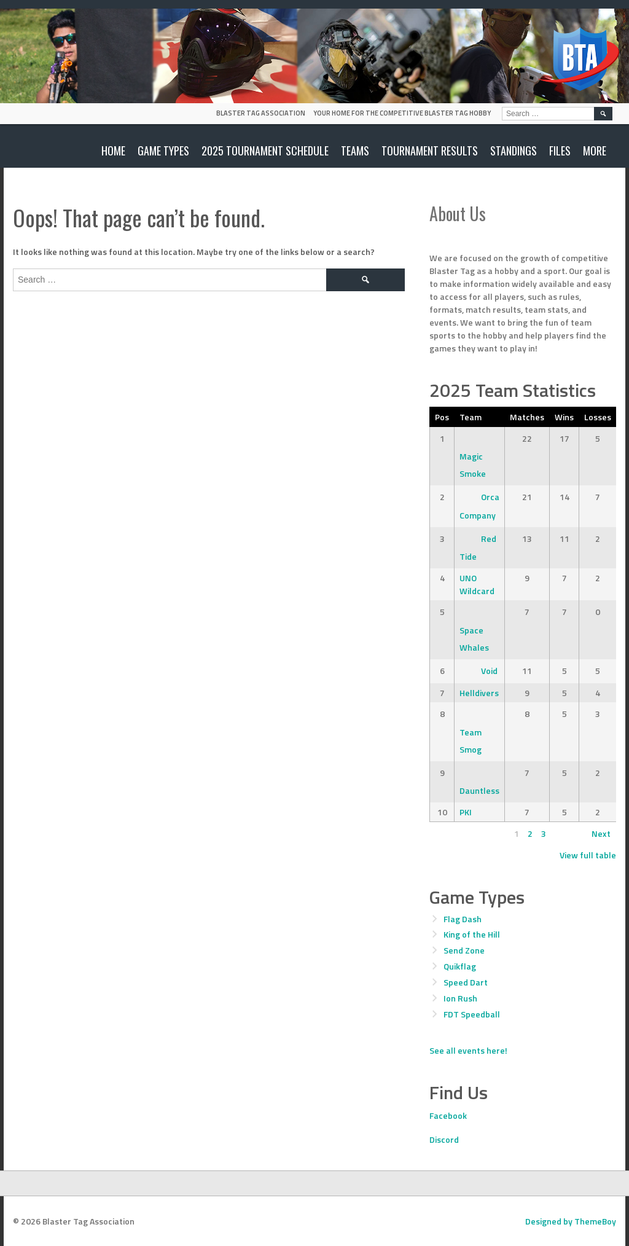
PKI (465, 811)
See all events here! (468, 1050)
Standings (513, 151)
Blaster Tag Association (260, 113)
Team (470, 416)
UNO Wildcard (476, 584)
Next (601, 833)
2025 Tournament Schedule (265, 151)
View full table (588, 854)
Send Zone (464, 950)
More (594, 151)
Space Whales (474, 629)
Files (560, 151)
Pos (442, 416)
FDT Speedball (471, 1014)
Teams (355, 151)
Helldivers (479, 692)
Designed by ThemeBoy (570, 1221)
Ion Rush (460, 998)
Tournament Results (429, 151)
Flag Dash (462, 918)
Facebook (448, 1115)
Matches (527, 416)
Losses (597, 416)
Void (478, 670)
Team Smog (470, 731)
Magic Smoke (472, 456)
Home (113, 151)
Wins (564, 416)
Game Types (163, 151)
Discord (444, 1139)
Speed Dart (465, 982)
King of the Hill (471, 934)
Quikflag (459, 966)
